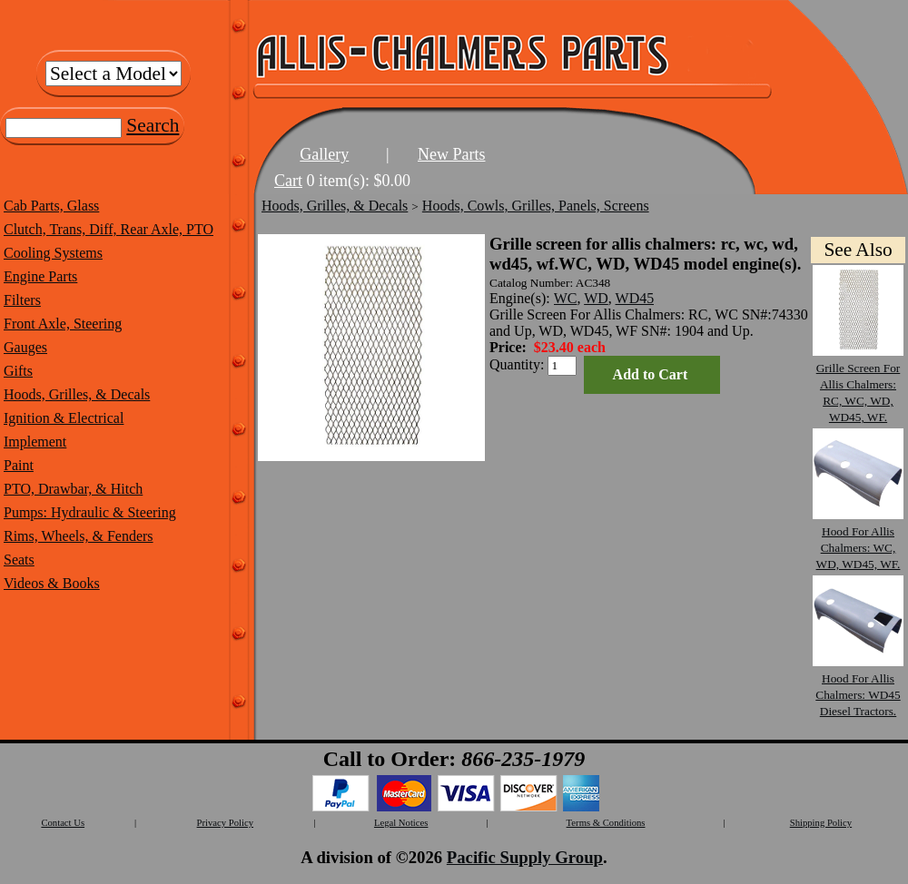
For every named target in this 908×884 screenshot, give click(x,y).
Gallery (324, 154)
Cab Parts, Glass (51, 205)
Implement (35, 441)
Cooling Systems (53, 252)
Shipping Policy (821, 823)
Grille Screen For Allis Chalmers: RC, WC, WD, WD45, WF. (858, 384)
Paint (19, 465)
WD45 (635, 298)
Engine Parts (40, 276)
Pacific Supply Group (525, 857)
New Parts (452, 154)
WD (596, 298)
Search (152, 125)
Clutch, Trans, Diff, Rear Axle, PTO (108, 229)
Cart (288, 181)
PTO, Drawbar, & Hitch (73, 488)
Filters (22, 300)
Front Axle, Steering (63, 323)
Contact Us (62, 823)
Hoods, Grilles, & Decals (77, 394)
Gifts (18, 370)
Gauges (25, 347)
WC (565, 298)
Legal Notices (401, 823)
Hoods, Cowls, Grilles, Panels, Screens (535, 205)
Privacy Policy (225, 823)
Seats (19, 559)
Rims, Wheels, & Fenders (78, 536)
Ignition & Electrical (63, 418)
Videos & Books (52, 583)
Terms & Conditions (606, 823)
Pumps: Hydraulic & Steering (90, 512)
